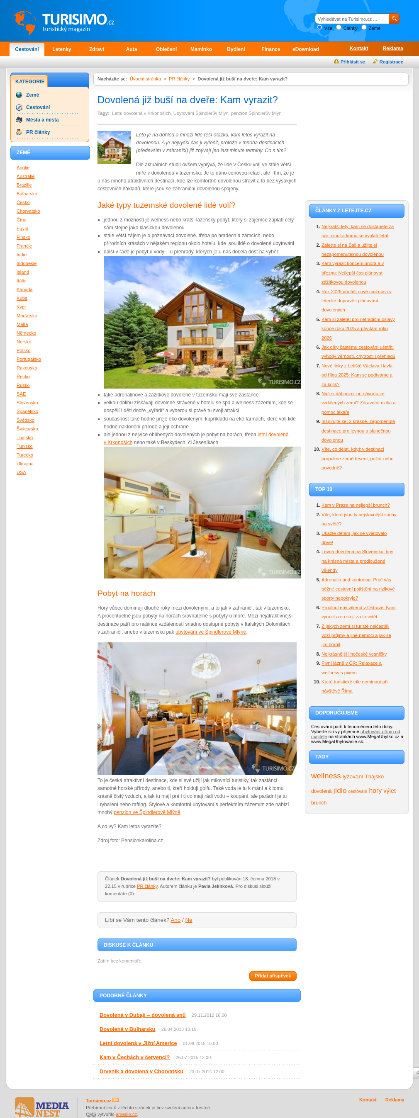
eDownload (305, 49)
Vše (328, 28)
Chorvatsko (28, 211)
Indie (22, 254)
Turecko (25, 454)
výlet (389, 790)
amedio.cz (126, 1114)
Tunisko (25, 446)
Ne (188, 920)
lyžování (353, 776)
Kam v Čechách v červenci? (135, 1057)
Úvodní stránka (145, 78)
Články (350, 28)
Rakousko (27, 367)
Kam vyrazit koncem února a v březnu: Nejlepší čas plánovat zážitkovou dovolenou (353, 272)
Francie (24, 245)
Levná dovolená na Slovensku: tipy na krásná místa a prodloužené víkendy (357, 561)
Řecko (23, 376)
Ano (175, 920)
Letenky (61, 49)
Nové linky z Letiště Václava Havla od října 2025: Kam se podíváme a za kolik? (357, 375)
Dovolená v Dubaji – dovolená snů (143, 1015)
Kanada (25, 289)
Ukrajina (25, 463)
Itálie (22, 280)
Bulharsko (27, 193)
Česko (23, 202)
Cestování (27, 49)
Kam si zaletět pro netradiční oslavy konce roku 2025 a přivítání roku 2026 (358, 328)
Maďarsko (27, 315)
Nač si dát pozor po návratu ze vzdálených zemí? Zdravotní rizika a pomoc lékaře (358, 403)
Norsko (24, 341)
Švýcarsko (27, 428)
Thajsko (374, 776)
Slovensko (27, 402)
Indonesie (27, 263)
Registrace (391, 61)
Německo (26, 333)
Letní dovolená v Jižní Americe (138, 1043)
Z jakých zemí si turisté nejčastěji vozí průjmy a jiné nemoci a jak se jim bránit (356, 635)
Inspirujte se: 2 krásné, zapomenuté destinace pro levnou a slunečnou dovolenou (358, 430)
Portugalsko (29, 359)
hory (375, 790)
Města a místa (42, 120)
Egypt (23, 228)
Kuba (22, 298)
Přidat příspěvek (273, 975)
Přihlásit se (353, 61)
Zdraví (96, 49)
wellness (326, 775)
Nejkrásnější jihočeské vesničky (354, 653)
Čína (22, 219)
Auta (131, 49)
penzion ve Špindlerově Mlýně (147, 812)
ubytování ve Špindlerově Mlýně (210, 632)
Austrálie (26, 176)
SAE (21, 393)
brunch (318, 803)
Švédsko (25, 420)
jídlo (340, 790)
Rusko (23, 385)
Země (375, 28)
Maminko (201, 49)
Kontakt (359, 48)
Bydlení (236, 49)
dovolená (321, 791)
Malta (22, 324)
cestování (357, 791)
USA (21, 472)
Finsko (23, 237)
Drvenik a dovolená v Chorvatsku (141, 1071)
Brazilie (24, 184)
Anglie (23, 167)
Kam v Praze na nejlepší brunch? (356, 505)
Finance (270, 49)
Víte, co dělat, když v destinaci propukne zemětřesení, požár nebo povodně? (358, 458)
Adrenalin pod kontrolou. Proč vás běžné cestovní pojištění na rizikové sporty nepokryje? (358, 589)
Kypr (21, 306)
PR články (179, 78)
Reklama (393, 48)
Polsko (24, 350)
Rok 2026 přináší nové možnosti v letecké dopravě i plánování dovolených (357, 301)
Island (23, 272)
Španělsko (27, 411)
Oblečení (166, 49)
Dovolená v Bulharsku (127, 1029)
